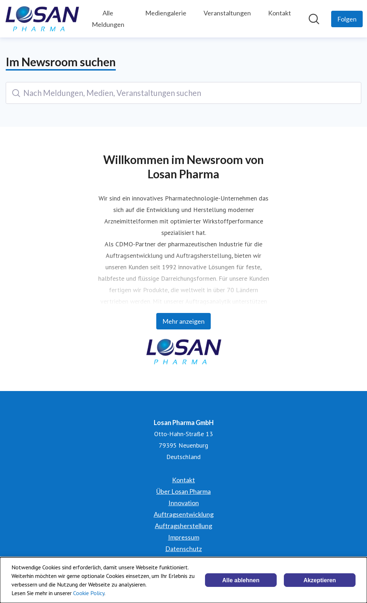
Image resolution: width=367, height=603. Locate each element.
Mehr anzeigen (183, 321)
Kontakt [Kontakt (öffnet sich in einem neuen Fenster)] (183, 480)
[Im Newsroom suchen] (314, 19)
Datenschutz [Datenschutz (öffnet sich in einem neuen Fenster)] (183, 549)
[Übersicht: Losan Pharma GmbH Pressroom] (42, 18)
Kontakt (279, 13)
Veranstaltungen (227, 13)
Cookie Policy (88, 593)
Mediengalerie (165, 13)
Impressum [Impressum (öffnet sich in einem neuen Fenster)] (183, 537)
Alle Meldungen (108, 18)
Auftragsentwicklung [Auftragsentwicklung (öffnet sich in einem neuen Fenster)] (184, 514)
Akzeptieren (320, 580)
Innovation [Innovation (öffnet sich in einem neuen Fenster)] (183, 503)
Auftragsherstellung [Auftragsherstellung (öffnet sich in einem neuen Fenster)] (183, 526)
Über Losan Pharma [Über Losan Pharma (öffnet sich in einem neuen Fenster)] (183, 491)
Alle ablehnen (240, 580)
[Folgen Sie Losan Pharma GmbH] (347, 19)
